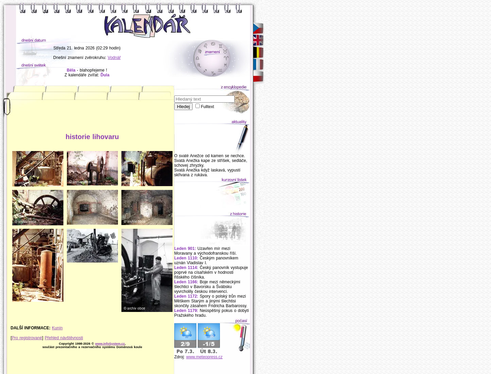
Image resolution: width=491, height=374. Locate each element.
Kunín (57, 328)
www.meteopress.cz (204, 357)
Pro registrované (27, 337)
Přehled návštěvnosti (64, 337)
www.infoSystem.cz (110, 343)
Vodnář (114, 57)
